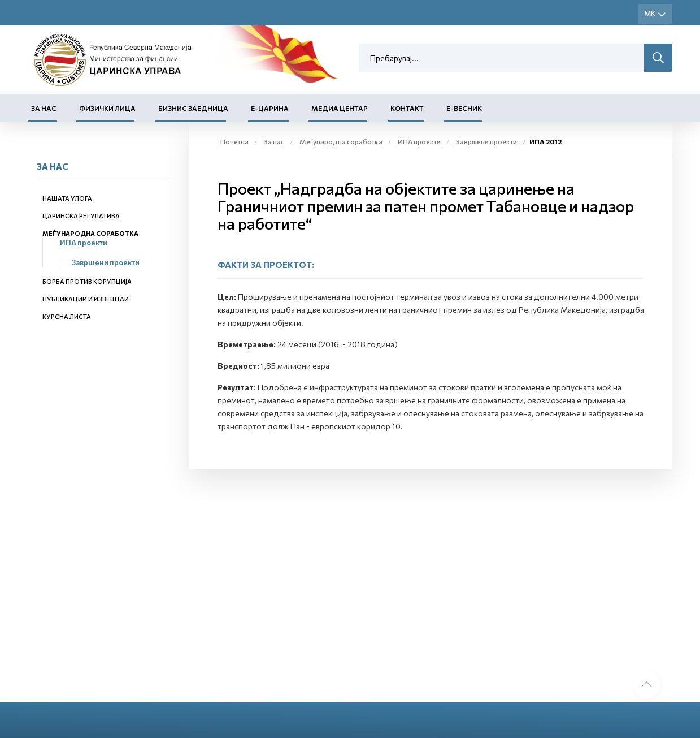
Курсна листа (66, 316)
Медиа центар (339, 108)
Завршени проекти (106, 262)
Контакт (407, 108)
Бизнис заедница (193, 108)
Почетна (234, 141)
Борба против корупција (87, 281)
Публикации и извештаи (85, 299)
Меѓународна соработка (90, 233)
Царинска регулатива (81, 215)
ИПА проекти (83, 242)
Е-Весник (464, 108)
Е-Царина (270, 108)
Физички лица (107, 108)
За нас (43, 108)
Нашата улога (67, 198)
